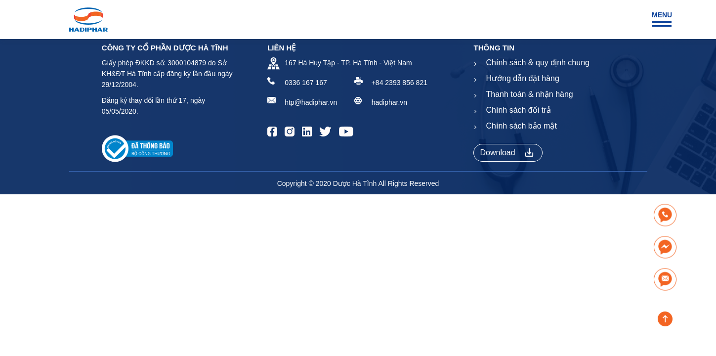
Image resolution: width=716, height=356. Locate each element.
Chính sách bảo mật (521, 126)
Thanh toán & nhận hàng (529, 94)
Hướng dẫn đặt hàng (522, 78)
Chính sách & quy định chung (537, 62)
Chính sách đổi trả (518, 110)
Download (506, 152)
